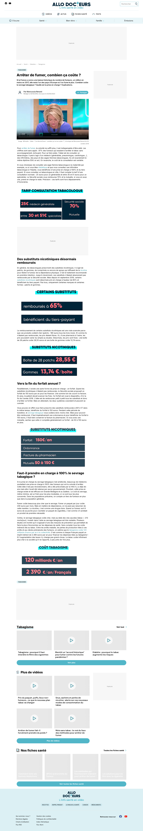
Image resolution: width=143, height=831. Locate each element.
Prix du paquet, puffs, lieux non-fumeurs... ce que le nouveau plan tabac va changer (34, 700)
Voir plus (71, 662)
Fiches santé (81, 14)
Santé (41, 20)
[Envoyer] (136, 4)
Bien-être (70, 20)
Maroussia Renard (34, 92)
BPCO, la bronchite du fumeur (56, 775)
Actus (63, 14)
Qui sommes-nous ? (23, 816)
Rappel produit (57, 805)
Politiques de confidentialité (46, 819)
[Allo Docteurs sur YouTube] (10, 3)
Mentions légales (22, 819)
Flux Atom (39, 825)
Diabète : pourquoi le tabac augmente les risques (106, 653)
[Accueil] (71, 796)
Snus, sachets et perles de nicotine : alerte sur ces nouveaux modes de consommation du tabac (72, 701)
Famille (99, 20)
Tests (98, 14)
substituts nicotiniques (26, 280)
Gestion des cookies (43, 816)
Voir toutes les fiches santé (71, 784)
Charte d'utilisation (22, 822)
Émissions (128, 20)
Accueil (19, 64)
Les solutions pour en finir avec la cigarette (112, 775)
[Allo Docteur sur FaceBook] (6, 3)
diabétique (42, 167)
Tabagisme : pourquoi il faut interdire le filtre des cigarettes (33, 653)
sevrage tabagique (35, 413)
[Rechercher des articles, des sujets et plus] (129, 4)
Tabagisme (41, 64)
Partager (82, 92)
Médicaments (96, 805)
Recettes (45, 805)
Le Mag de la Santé (72, 805)
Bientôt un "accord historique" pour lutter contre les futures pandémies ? (69, 654)
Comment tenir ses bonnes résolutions (27, 775)
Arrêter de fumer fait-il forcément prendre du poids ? (32, 731)
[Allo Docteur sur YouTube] (126, 816)
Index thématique (42, 822)
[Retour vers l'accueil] (71, 5)
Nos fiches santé (33, 750)
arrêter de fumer (28, 148)
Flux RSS (19, 825)
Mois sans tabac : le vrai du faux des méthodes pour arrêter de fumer (71, 733)
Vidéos (49, 14)
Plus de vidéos (32, 672)
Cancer (85, 805)
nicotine (83, 270)
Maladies (33, 64)
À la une (14, 20)
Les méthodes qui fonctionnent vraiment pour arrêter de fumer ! (85, 773)
